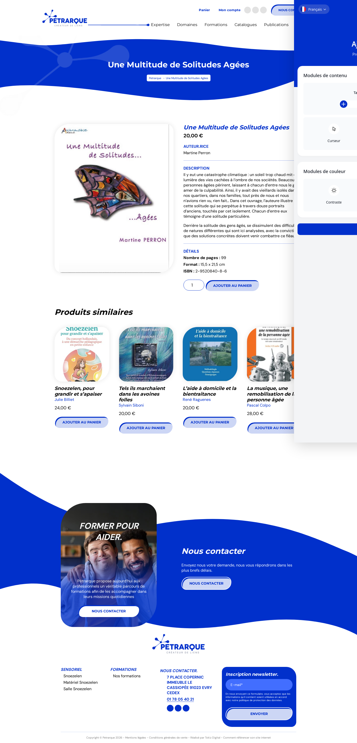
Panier (204, 10)
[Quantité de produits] (193, 285)
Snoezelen (72, 676)
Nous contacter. (178, 670)
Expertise (160, 24)
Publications (276, 24)
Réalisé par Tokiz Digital (205, 737)
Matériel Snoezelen (80, 682)
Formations (216, 24)
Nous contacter (293, 10)
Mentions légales (135, 737)
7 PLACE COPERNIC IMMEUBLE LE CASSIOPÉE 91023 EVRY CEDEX (189, 685)
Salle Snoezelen (77, 688)
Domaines (187, 24)
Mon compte (229, 10)
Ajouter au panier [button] (81, 422)
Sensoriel (71, 669)
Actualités (306, 24)
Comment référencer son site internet (247, 737)
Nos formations (127, 676)
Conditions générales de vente (168, 737)
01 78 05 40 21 (180, 699)
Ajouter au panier (232, 285)
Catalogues (246, 24)
